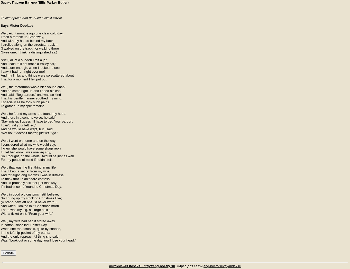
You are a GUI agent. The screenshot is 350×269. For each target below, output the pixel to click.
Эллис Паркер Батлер (19, 2)
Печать (8, 253)
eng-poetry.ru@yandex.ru (222, 266)
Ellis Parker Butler (53, 2)
